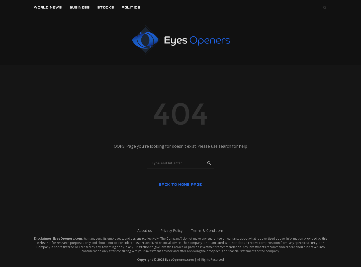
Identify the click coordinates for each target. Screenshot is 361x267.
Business (79, 7)
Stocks (105, 7)
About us (144, 230)
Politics (131, 7)
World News (48, 7)
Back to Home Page (180, 184)
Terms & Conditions (207, 230)
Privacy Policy (171, 230)
